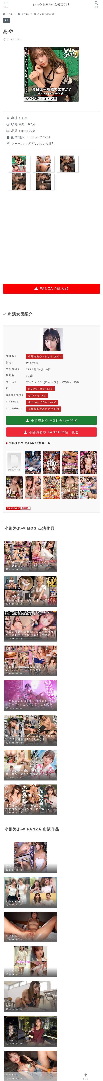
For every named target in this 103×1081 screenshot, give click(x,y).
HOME (17, 1065)
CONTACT (83, 1065)
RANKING (60, 1065)
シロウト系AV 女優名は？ (51, 4)
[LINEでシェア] (69, 871)
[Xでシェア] (21, 871)
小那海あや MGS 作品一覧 (52, 421)
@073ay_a (37, 395)
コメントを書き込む (51, 1023)
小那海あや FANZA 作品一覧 (51, 432)
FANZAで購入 (51, 288)
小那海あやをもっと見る (51, 817)
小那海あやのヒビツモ (43, 409)
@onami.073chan (42, 402)
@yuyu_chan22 (40, 388)
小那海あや (12, 852)
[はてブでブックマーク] (57, 871)
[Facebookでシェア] (45, 871)
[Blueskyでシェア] (33, 871)
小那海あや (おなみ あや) (44, 356)
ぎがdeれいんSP (41, 143)
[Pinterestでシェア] (81, 871)
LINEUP (38, 1065)
